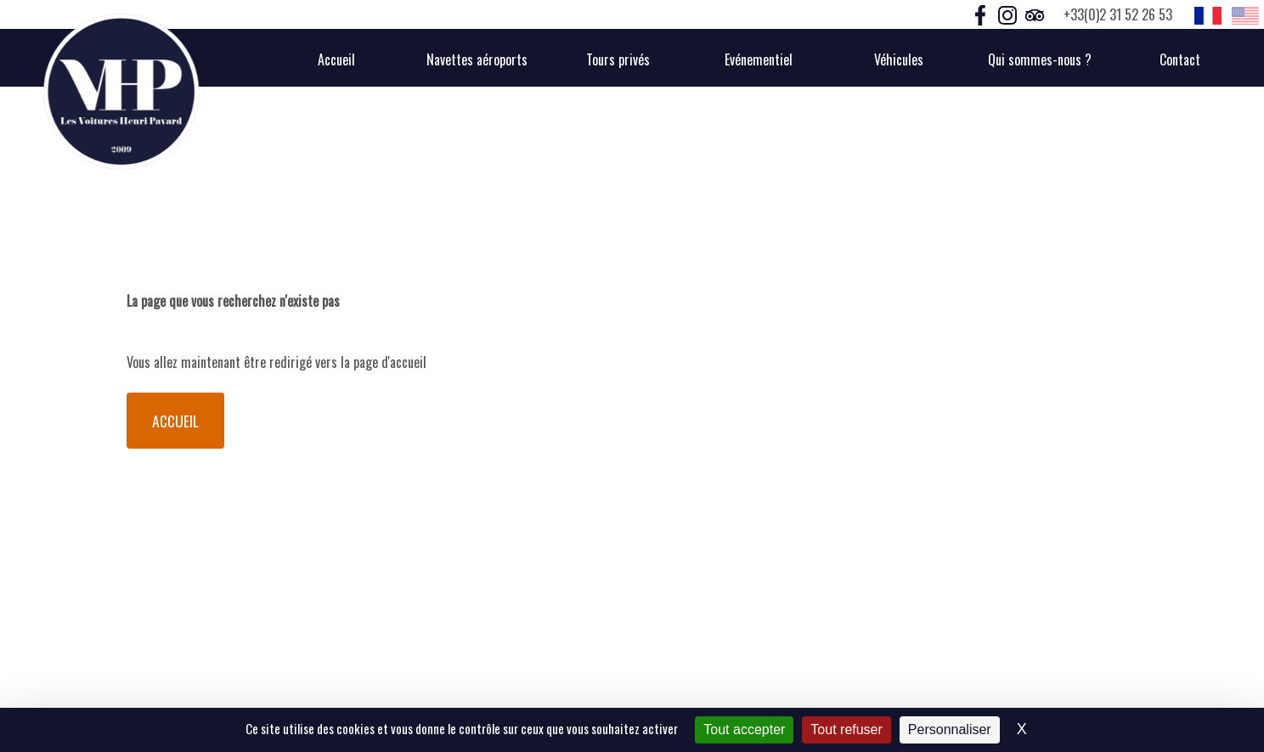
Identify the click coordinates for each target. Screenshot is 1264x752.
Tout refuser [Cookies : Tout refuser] (846, 729)
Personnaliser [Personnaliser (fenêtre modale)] (949, 729)
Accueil (175, 421)
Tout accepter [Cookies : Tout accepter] (744, 729)
